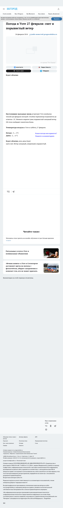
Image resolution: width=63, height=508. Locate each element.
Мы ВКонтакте (30, 14)
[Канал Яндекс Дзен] (18, 71)
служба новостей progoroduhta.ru (43, 34)
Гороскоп (5, 441)
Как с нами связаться (8, 443)
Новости (21, 445)
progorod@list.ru (41, 458)
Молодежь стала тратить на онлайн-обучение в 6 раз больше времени (31, 239)
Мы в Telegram (19, 14)
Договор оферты (23, 437)
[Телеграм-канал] (44, 71)
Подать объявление (54, 14)
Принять (56, 19)
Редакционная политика (41, 441)
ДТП (36, 437)
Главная (5, 445)
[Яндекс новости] (44, 67)
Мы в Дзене (41, 14)
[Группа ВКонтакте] (18, 67)
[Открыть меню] (4, 9)
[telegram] (14, 191)
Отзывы (21, 443)
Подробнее (47, 498)
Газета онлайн (7, 14)
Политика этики (23, 441)
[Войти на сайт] (58, 9)
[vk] (8, 191)
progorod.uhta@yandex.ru (9, 460)
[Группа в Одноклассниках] (50, 426)
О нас (36, 443)
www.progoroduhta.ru (17, 450)
